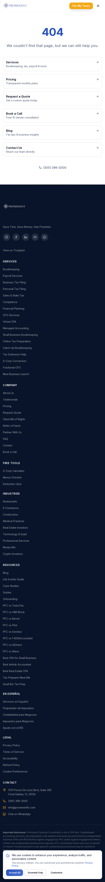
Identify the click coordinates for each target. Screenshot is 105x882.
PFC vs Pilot (10, 625)
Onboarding (10, 598)
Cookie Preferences (15, 771)
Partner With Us (12, 432)
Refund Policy (11, 764)
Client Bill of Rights (14, 419)
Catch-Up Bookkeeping (17, 347)
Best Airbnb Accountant (17, 664)
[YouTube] (35, 237)
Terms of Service (13, 751)
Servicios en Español (15, 701)
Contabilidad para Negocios (20, 714)
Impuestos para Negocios (18, 721)
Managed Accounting (16, 328)
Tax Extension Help (14, 354)
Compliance (10, 302)
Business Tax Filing (14, 282)
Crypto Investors (13, 553)
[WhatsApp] (44, 237)
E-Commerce (11, 508)
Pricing (7, 406)
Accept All (14, 872)
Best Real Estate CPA (15, 671)
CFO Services (11, 315)
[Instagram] (6, 237)
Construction (10, 514)
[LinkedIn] (25, 237)
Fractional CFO (12, 367)
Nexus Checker (12, 477)
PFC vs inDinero (12, 644)
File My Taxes (81, 5)
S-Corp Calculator (14, 470)
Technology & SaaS (15, 534)
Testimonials (10, 399)
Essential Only (35, 872)
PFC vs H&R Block (14, 612)
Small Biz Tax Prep (14, 684)
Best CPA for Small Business (19, 657)
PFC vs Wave (11, 651)
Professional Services (16, 540)
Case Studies (11, 585)
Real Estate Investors (15, 527)
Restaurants (10, 501)
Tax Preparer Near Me (16, 677)
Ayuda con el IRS (13, 727)
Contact (7, 445)
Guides (7, 592)
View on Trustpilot (14, 250)
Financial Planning (13, 308)
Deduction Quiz (12, 483)
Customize (56, 872)
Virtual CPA (9, 321)
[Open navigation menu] (98, 6)
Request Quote (12, 412)
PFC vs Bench (11, 618)
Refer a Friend (11, 425)
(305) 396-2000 (54, 167)
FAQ (5, 438)
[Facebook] (16, 237)
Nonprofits (9, 547)
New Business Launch (16, 374)
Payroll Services (12, 275)
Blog (5, 572)
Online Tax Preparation (17, 341)
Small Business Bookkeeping (20, 334)
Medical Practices (13, 521)
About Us (8, 393)
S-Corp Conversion (14, 360)
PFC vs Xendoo (12, 631)
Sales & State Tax (13, 295)
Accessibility (10, 758)
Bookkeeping (11, 269)
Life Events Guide (13, 579)
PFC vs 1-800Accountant (18, 638)
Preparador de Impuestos (18, 708)
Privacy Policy (11, 745)
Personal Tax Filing (14, 288)
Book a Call (10, 451)
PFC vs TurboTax (13, 605)
